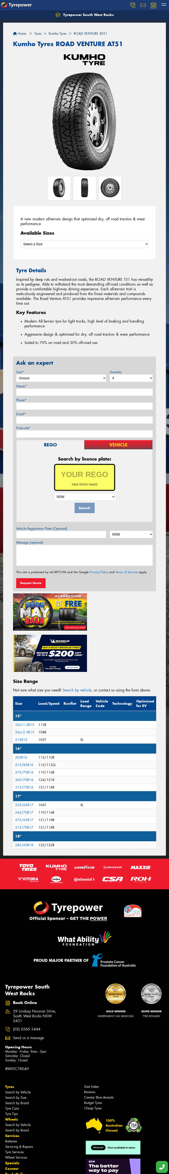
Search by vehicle (77, 646)
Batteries (11, 1097)
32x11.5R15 (24, 681)
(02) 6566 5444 (26, 985)
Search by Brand (17, 1059)
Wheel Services (16, 1114)
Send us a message (28, 994)
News (10, 1142)
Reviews (89, 1048)
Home (19, 33)
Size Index (91, 1043)
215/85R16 (24, 721)
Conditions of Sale (55, 1167)
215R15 (21, 696)
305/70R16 (24, 736)
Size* (20, 372)
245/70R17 (24, 769)
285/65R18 (24, 802)
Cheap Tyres (92, 1064)
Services (12, 1092)
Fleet (9, 1136)
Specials (12, 1119)
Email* (21, 414)
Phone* (21, 400)
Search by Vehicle (18, 1048)
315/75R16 (24, 744)
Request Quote (30, 583)
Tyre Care (12, 1065)
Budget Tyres (93, 1059)
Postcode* (23, 428)
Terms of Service (127, 572)
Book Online (16, 1130)
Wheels (11, 1075)
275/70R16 (24, 729)
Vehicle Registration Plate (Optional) (41, 528)
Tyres (9, 1043)
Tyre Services (14, 1108)
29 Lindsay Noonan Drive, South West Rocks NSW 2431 (34, 973)
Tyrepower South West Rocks (85, 14)
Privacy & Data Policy (29, 1167)
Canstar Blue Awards (98, 1054)
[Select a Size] (84, 244)
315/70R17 (24, 784)
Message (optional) (29, 542)
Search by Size (16, 1054)
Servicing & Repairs (19, 1103)
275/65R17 (24, 776)
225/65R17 (24, 761)
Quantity (116, 372)
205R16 (21, 714)
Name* (21, 386)
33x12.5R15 (24, 689)
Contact (11, 1125)
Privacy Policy (99, 572)
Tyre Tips (11, 1070)
